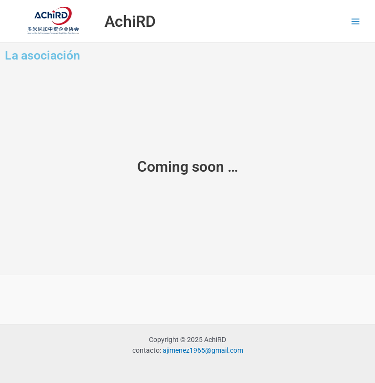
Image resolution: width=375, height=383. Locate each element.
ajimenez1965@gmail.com (203, 350)
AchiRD (130, 21)
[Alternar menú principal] (356, 21)
